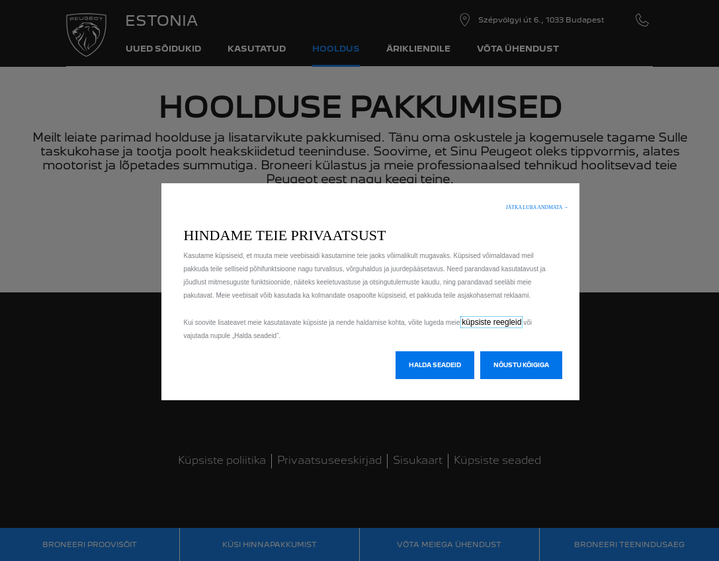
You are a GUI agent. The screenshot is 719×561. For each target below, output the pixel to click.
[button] (537, 207)
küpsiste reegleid (491, 322)
